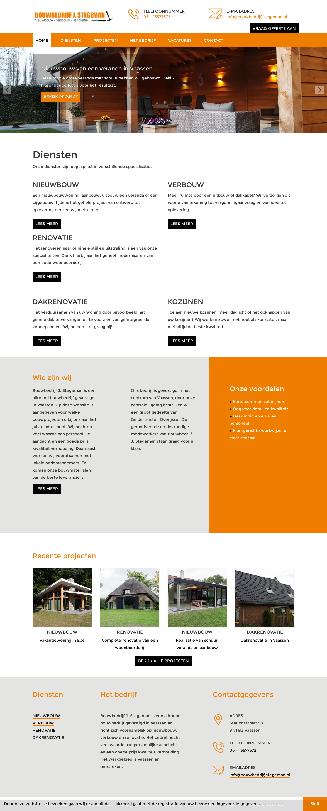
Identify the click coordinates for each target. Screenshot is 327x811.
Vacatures (180, 40)
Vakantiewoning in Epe (62, 640)
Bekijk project (61, 96)
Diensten (70, 40)
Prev (7, 90)
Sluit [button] (315, 803)
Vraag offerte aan (274, 28)
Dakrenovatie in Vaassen (265, 640)
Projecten (105, 40)
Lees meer (46, 223)
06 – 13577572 (156, 16)
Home (41, 40)
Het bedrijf (143, 40)
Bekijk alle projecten (163, 660)
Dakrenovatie (48, 737)
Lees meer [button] (273, 803)
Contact (213, 40)
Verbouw (43, 722)
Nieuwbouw (46, 715)
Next (319, 90)
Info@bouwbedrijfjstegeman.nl (256, 16)
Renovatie (44, 730)
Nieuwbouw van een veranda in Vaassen (97, 68)
